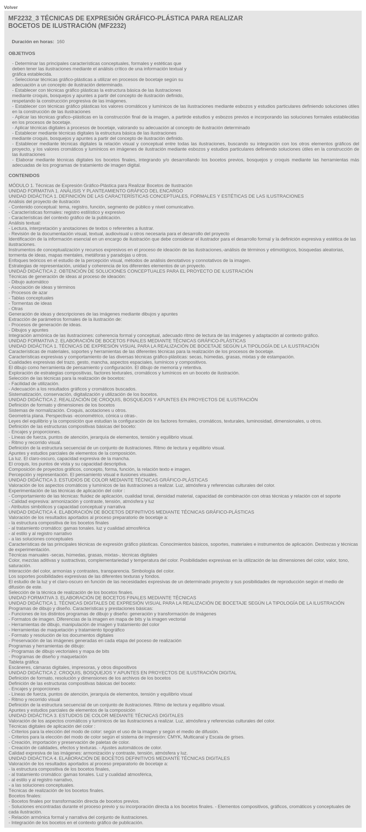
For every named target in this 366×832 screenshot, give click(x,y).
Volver (11, 7)
